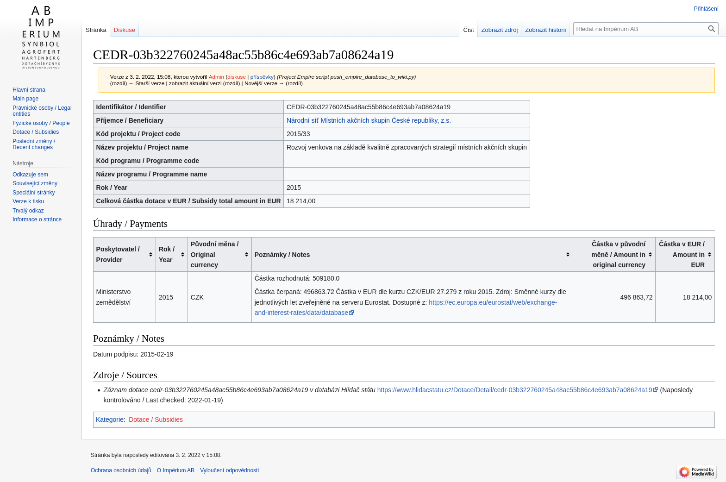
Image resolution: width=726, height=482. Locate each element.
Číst (468, 29)
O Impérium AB (175, 470)
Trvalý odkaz (28, 210)
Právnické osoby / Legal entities (42, 111)
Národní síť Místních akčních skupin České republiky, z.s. (369, 120)
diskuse (236, 77)
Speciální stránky (34, 192)
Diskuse (124, 29)
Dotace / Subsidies (156, 419)
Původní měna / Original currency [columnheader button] (214, 254)
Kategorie (110, 419)
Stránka (96, 29)
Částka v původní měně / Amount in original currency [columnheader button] (618, 254)
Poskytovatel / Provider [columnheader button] (118, 254)
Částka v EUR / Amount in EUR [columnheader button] (682, 254)
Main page (25, 98)
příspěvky (262, 77)
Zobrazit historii (545, 29)
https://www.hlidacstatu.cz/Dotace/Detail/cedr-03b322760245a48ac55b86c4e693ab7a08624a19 (514, 390)
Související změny (35, 183)
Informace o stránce (37, 219)
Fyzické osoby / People (41, 123)
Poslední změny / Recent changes (34, 144)
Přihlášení (706, 9)
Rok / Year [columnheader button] (167, 254)
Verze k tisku (28, 201)
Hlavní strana (29, 90)
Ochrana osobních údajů (121, 470)
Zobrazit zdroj (500, 29)
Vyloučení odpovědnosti (229, 470)
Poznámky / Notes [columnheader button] (282, 254)
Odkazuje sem (30, 174)
